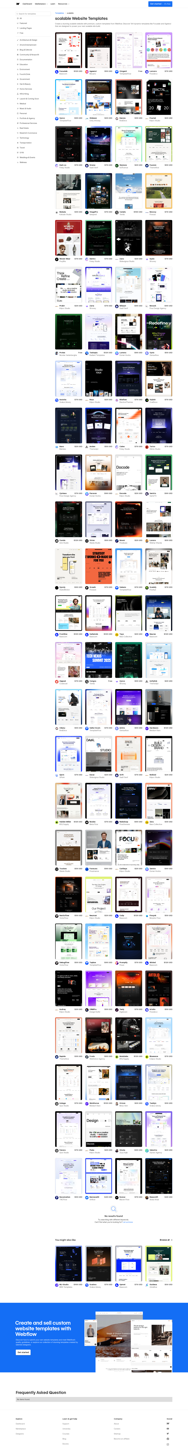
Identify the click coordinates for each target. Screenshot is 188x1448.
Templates (59, 13)
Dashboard (27, 4)
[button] (41, 4)
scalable (70, 13)
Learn (53, 4)
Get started (160, 4)
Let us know (127, 1222)
